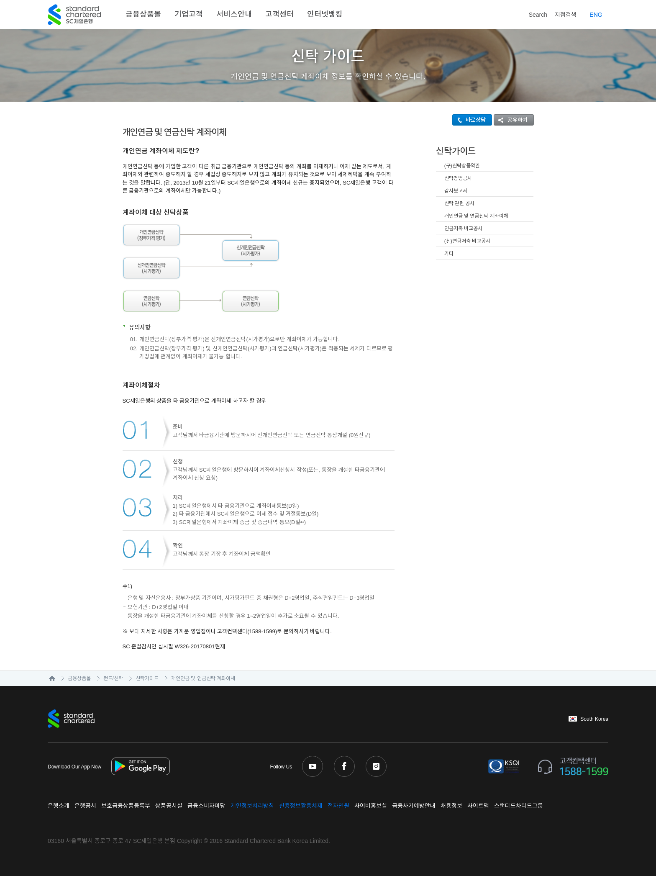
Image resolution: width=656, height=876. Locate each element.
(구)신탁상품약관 (462, 166)
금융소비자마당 (206, 805)
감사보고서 (455, 191)
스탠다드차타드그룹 (518, 805)
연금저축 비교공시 (463, 228)
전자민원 (338, 805)
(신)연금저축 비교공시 (467, 241)
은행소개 (58, 805)
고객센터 (279, 14)
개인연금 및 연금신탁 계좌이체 (476, 216)
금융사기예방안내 (414, 805)
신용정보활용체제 (301, 805)
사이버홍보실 (370, 805)
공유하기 (511, 120)
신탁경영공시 (458, 178)
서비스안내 (234, 14)
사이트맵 (478, 805)
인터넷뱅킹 (325, 14)
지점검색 (566, 14)
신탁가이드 (147, 678)
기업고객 (188, 14)
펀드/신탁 (113, 678)
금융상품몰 (143, 14)
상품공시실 (168, 805)
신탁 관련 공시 (459, 203)
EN (595, 14)
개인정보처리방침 (252, 805)
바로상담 (469, 120)
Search (532, 13)
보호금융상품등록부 (125, 805)
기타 (449, 254)
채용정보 (451, 805)
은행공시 (85, 805)
